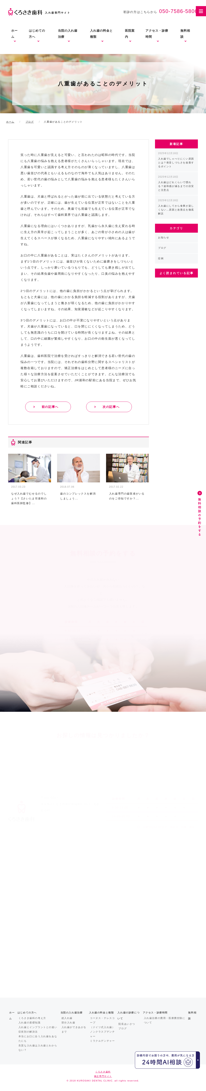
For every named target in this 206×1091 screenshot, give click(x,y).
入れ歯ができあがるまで (74, 1029)
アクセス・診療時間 (156, 33)
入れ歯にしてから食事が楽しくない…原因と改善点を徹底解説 (176, 207)
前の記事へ (50, 406)
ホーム (14, 33)
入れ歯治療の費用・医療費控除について (164, 1020)
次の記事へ (111, 406)
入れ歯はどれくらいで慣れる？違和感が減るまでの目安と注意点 (176, 183)
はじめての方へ (37, 33)
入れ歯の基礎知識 (29, 1022)
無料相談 (185, 33)
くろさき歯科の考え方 (32, 1018)
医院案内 (130, 33)
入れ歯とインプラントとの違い (37, 1027)
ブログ (162, 247)
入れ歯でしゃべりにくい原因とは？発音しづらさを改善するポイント (176, 160)
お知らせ (163, 237)
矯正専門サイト (103, 1076)
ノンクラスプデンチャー (102, 1034)
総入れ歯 (67, 1018)
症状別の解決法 (28, 1031)
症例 (161, 258)
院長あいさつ (126, 1024)
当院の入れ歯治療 (67, 33)
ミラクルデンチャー (102, 1040)
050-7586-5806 (178, 11)
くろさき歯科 (103, 1071)
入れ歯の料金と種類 (101, 33)
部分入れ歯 (68, 1022)
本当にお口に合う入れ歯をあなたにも (37, 1038)
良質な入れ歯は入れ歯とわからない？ (37, 1048)
